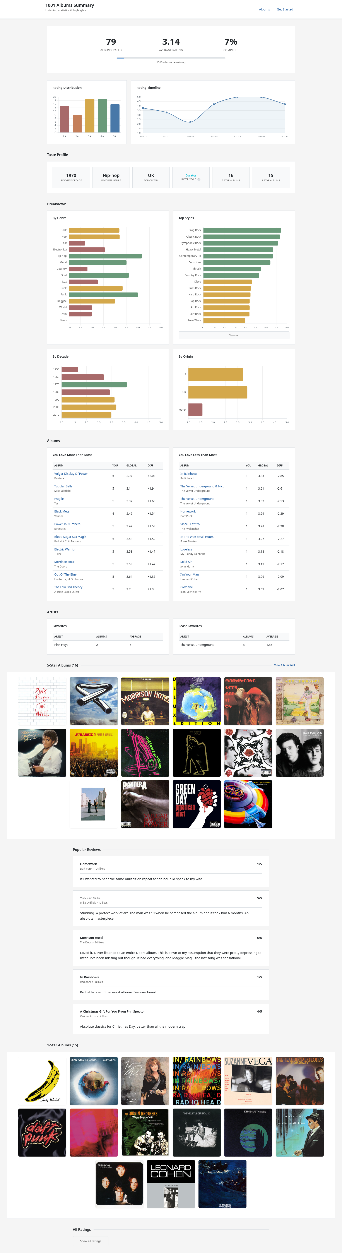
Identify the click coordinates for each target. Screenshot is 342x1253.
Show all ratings (90, 1241)
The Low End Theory (68, 587)
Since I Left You (191, 524)
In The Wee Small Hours (197, 537)
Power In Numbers (67, 524)
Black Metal (62, 511)
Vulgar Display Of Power (71, 473)
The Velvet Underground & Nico (202, 486)
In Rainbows (188, 473)
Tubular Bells (63, 486)
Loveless (186, 549)
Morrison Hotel (64, 562)
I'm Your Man (189, 574)
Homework (188, 511)
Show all (234, 335)
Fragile (59, 499)
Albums (264, 9)
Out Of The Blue (65, 574)
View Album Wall (284, 665)
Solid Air (186, 562)
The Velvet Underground (197, 499)
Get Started (285, 9)
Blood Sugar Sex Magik (70, 537)
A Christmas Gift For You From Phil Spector (112, 1011)
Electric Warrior (65, 549)
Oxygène (186, 587)
